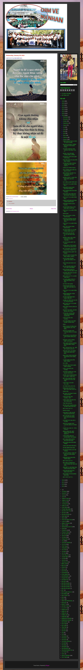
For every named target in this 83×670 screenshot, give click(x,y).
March (64, 135)
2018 (63, 480)
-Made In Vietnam (66, 523)
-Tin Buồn (64, 551)
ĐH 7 (63, 590)
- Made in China (65, 498)
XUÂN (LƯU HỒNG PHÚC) (69, 167)
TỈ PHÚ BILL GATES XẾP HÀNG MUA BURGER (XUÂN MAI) (69, 314)
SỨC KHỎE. (64, 622)
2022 (63, 109)
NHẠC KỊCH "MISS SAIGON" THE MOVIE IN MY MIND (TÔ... (70, 356)
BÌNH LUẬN (64, 563)
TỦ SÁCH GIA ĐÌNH (66, 93)
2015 (63, 486)
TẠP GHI (64, 630)
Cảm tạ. (63, 569)
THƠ (63, 634)
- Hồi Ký (63, 495)
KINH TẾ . (64, 604)
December (65, 117)
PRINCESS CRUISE (66, 618)
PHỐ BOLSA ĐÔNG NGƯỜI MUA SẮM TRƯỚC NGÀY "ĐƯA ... (69, 220)
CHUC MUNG (65, 574)
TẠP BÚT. (64, 629)
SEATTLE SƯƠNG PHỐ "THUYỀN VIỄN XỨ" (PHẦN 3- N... (70, 332)
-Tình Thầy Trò (65, 555)
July (64, 127)
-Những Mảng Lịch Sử (67, 526)
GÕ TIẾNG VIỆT (65, 95)
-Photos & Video (65, 532)
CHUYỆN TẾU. (65, 579)
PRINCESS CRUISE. (66, 620)
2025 (63, 103)
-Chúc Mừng (64, 507)
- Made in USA (65, 500)
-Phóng (63, 528)
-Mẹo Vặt (64, 525)
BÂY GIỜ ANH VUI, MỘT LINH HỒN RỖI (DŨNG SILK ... (69, 417)
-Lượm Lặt (11, 198)
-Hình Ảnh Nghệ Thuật (67, 519)
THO (63, 632)
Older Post (53, 208)
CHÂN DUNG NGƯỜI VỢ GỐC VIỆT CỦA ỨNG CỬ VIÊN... (69, 287)
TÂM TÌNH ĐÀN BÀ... (68, 403)
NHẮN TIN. (64, 611)
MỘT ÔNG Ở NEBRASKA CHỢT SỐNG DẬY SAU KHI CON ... (70, 464)
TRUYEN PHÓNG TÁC (67, 650)
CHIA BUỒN (64, 572)
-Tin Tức (63, 553)
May (64, 131)
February (65, 137)
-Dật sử (63, 517)
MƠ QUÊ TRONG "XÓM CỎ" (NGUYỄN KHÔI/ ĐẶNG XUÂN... (69, 454)
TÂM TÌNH (64, 627)
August (65, 125)
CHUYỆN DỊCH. (65, 576)
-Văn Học (64, 560)
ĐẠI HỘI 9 (64, 581)
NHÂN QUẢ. (66, 213)
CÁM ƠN (64, 567)
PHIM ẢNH (64, 616)
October (65, 121)
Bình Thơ (64, 565)
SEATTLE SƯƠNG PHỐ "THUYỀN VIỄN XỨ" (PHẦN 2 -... (70, 425)
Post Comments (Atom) (15, 211)
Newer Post (9, 208)
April (64, 133)
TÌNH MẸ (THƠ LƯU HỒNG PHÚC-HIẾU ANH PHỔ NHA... (69, 352)
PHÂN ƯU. (64, 613)
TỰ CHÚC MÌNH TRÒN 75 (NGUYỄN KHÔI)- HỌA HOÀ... (69, 280)
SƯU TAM (64, 623)
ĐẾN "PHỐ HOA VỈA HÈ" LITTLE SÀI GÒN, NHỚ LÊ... (69, 234)
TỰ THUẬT (64, 651)
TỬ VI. (63, 653)
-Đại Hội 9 (64, 512)
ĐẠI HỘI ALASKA (66, 583)
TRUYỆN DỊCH (65, 648)
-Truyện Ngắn (65, 556)
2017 (63, 482)
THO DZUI (64, 639)
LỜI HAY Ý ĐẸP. (65, 606)
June (64, 129)
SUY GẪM (64, 625)
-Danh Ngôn (64, 516)
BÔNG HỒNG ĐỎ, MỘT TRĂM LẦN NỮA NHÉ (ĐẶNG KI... (68, 432)
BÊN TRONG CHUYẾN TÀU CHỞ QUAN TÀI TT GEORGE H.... (69, 174)
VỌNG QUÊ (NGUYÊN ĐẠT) (69, 445)
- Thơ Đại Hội (65, 503)
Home (31, 208)
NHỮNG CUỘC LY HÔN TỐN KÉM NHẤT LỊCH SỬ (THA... (70, 179)
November (65, 119)
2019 (63, 115)
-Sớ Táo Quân (65, 533)
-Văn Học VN (65, 562)
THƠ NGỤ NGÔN (66, 641)
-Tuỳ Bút (63, 558)
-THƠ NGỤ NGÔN (66, 542)
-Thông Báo (64, 547)
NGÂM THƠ (64, 609)
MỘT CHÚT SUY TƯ (67, 408)
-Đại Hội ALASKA (66, 514)
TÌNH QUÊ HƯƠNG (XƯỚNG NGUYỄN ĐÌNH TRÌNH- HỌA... (70, 344)
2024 (63, 105)
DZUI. (63, 599)
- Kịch (63, 496)
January (65, 139)
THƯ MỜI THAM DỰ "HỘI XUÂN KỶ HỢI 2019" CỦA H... (69, 150)
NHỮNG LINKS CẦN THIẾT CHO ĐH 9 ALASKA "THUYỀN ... (69, 239)
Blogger (47, 665)
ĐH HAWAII (64, 593)
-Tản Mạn (64, 537)
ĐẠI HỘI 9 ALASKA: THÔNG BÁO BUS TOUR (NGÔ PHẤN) (69, 145)
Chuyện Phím (65, 577)
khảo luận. (64, 602)
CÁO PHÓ (64, 570)
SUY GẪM (65, 363)
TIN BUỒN (64, 646)
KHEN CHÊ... (66, 391)
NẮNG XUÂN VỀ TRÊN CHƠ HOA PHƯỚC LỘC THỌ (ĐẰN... (69, 327)
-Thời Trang (64, 546)
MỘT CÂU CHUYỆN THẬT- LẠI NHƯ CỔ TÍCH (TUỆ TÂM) (69, 379)
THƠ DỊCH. (64, 637)
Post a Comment (11, 203)
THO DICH (64, 636)
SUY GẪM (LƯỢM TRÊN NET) (70, 182)
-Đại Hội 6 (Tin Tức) (66, 510)
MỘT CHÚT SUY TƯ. (68, 477)
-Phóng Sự (64, 530)
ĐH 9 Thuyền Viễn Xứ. (67, 592)
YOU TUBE (64, 657)
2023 (63, 107)
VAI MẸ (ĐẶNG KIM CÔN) (69, 447)
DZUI (63, 597)
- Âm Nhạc (64, 491)
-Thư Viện (64, 549)
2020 (63, 113)
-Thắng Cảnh (65, 539)
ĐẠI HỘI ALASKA (66, 584)
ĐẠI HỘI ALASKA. (66, 586)
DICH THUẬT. (65, 595)
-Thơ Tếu (64, 544)
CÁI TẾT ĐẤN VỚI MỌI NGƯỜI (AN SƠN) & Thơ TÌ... (69, 259)
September (66, 123)
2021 (63, 111)
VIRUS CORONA (66, 655)
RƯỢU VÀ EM (66, 410)
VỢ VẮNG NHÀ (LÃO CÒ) (69, 386)
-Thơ (63, 540)
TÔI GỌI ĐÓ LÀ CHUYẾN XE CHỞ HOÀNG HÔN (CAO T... (70, 336)
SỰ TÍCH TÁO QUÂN (68, 283)
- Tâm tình (64, 502)
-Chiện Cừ (64, 505)
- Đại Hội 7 (64, 493)
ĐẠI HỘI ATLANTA (66, 588)
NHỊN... (64, 324)
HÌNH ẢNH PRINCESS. (67, 600)
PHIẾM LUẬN (65, 614)
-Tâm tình (64, 535)
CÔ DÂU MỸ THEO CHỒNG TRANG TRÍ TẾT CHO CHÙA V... (69, 164)
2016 (63, 484)
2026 (63, 101)
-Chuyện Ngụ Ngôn (66, 509)
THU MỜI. (64, 644)
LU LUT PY (64, 607)
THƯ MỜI (64, 643)
